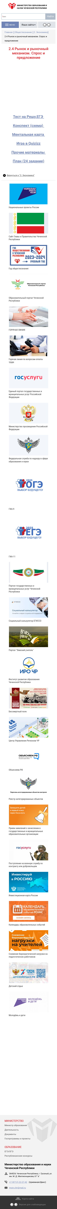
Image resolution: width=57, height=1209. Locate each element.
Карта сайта (28, 1199)
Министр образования (16, 1125)
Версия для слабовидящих (32, 1204)
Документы (10, 1134)
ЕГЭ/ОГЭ (9, 1151)
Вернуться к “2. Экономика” (21, 175)
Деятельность (12, 1130)
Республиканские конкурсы (18, 1156)
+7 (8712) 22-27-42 (18, 1182)
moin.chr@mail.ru (17, 1188)
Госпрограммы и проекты (17, 1139)
